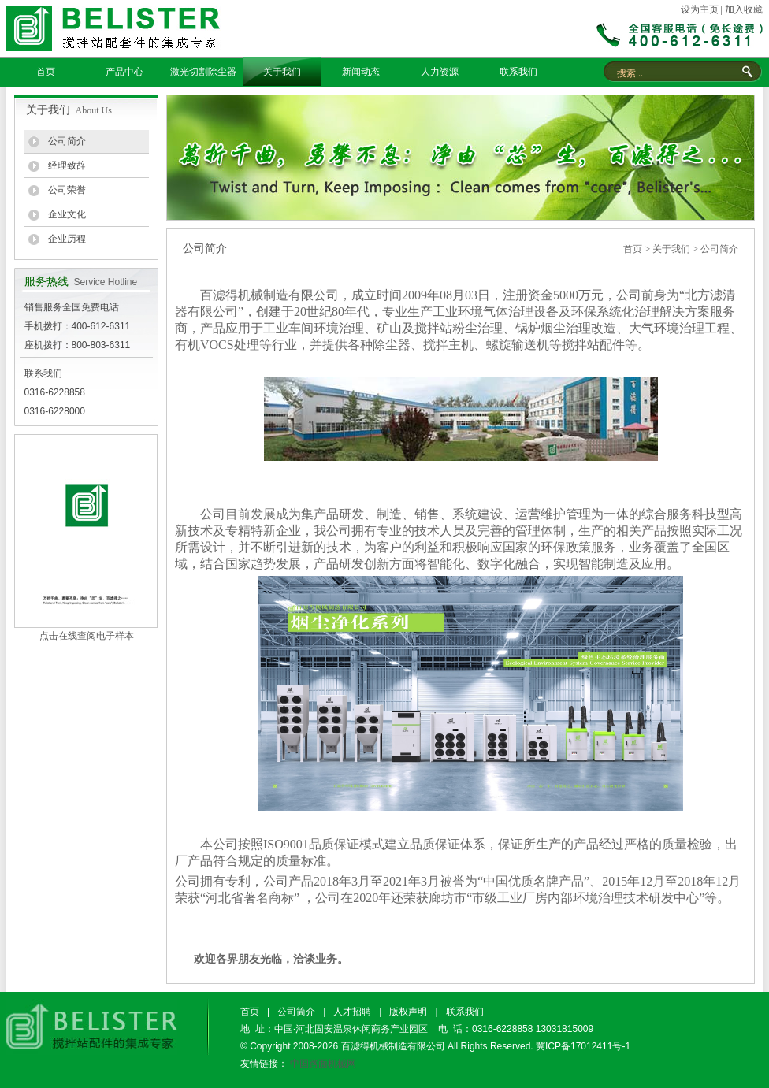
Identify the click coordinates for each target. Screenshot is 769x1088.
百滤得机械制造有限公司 (393, 1046)
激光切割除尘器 (203, 71)
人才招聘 (352, 1011)
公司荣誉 (67, 189)
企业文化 (67, 214)
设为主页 (700, 9)
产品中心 (124, 71)
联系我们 (518, 71)
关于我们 (282, 71)
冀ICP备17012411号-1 (583, 1046)
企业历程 (67, 238)
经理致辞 (67, 165)
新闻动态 (361, 71)
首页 (45, 71)
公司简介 (67, 141)
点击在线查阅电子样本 (86, 635)
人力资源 (440, 71)
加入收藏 (744, 9)
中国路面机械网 (323, 1063)
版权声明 (408, 1011)
